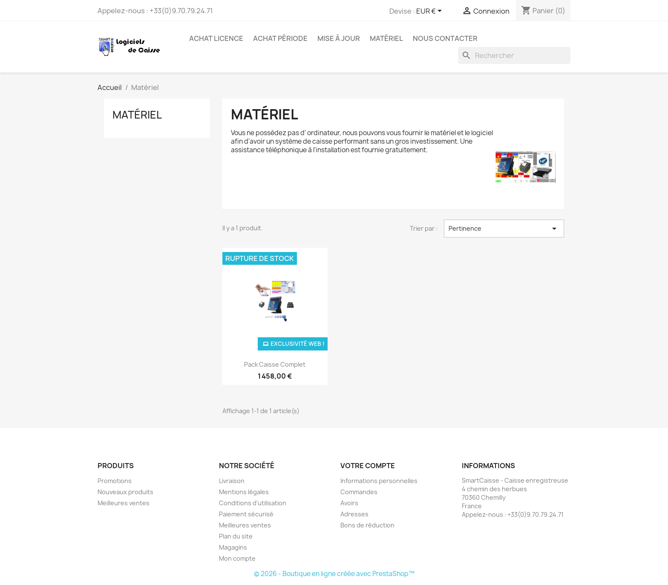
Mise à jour (338, 38)
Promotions (115, 481)
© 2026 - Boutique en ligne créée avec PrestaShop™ (334, 573)
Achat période (280, 38)
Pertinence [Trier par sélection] (504, 228)
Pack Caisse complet (274, 364)
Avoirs (349, 503)
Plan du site (236, 536)
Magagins (233, 547)
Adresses (354, 514)
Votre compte (367, 465)
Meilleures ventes (124, 503)
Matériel (386, 38)
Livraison (232, 481)
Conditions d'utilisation (252, 503)
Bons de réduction (367, 525)
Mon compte (237, 558)
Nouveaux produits (125, 492)
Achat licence (216, 38)
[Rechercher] (514, 55)
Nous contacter (445, 38)
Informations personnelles (379, 481)
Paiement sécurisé (246, 514)
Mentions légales (244, 492)
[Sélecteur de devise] (430, 11)
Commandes (358, 492)
